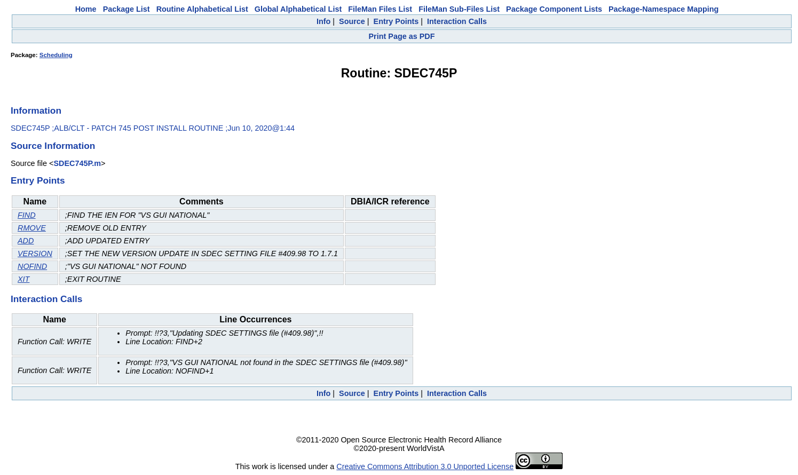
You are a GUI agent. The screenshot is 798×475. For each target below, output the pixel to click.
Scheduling (56, 55)
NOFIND (32, 266)
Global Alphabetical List (298, 9)
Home (86, 9)
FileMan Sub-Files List (459, 9)
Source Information (53, 145)
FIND (27, 215)
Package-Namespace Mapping (663, 9)
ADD (26, 240)
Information (36, 110)
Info (323, 21)
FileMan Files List (380, 9)
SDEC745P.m (77, 163)
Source (352, 21)
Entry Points (396, 21)
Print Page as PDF (402, 36)
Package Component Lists (554, 9)
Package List (126, 9)
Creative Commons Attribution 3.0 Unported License (424, 466)
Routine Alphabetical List (202, 9)
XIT (23, 279)
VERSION (35, 253)
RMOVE (32, 228)
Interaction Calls (457, 21)
